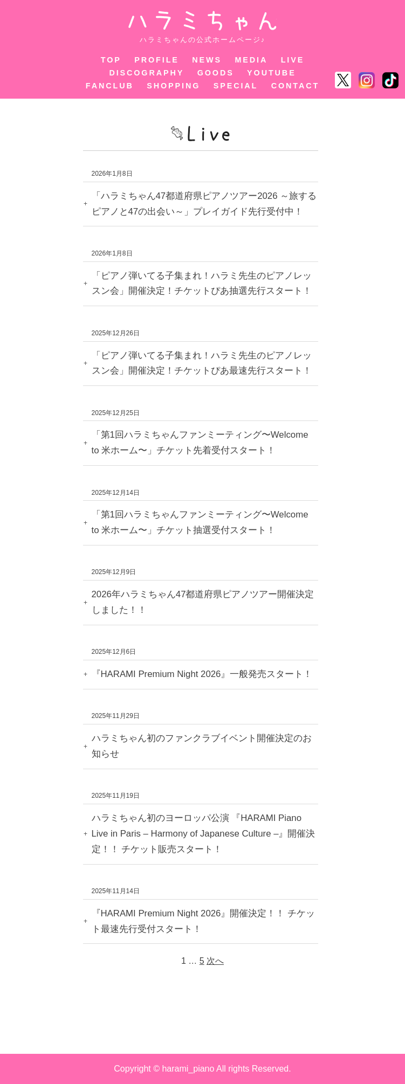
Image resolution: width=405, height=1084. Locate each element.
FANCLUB (110, 85)
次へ (215, 960)
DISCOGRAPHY (146, 72)
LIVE (293, 60)
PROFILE (156, 60)
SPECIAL (236, 85)
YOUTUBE (271, 72)
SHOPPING (173, 85)
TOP (111, 60)
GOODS (215, 72)
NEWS (207, 60)
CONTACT (295, 85)
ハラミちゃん (202, 21)
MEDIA (251, 60)
